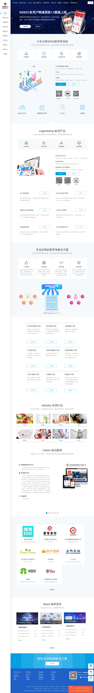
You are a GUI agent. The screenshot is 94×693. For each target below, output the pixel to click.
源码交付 (58, 686)
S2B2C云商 (5, 17)
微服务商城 (39, 690)
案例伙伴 (5, 31)
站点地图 (68, 688)
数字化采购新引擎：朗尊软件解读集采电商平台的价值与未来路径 (24, 633)
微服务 (27, 676)
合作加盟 (53, 676)
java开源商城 (33, 690)
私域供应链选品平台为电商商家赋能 (24, 630)
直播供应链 (56, 690)
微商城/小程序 (16, 676)
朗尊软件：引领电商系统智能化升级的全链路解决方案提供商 (48, 636)
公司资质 (53, 677)
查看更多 (52, 589)
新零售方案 (41, 674)
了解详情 (25, 26)
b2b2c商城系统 (27, 690)
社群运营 (63, 686)
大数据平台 (52, 686)
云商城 (15, 679)
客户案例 (68, 686)
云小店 (15, 677)
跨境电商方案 (41, 677)
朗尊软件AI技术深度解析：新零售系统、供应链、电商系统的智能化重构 (48, 633)
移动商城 (28, 677)
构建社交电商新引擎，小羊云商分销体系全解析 (24, 636)
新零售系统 (34, 686)
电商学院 (5, 35)
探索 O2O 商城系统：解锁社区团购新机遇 (71, 635)
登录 (90, 2)
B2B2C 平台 (28, 674)
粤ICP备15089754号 (57, 688)
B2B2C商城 (40, 686)
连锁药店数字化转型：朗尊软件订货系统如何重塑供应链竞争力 (71, 629)
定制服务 (28, 679)
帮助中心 (5, 45)
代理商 (5, 54)
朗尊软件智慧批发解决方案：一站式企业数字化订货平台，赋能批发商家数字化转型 (71, 632)
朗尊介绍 (53, 674)
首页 (5, 13)
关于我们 (5, 40)
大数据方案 (41, 676)
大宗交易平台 (50, 690)
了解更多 (20, 640)
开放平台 (5, 49)
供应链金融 (46, 686)
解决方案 (5, 26)
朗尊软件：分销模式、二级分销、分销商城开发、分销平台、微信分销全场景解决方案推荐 (48, 622)
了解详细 (32, 342)
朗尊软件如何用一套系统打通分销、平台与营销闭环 (24, 622)
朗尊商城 (28, 686)
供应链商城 (44, 690)
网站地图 (63, 688)
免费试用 (37, 26)
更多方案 (40, 679)
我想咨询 (74, 84)
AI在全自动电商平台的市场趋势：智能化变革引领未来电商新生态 (48, 630)
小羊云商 (15, 674)
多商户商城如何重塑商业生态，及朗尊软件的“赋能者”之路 (72, 621)
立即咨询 (52, 663)
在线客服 (84, 677)
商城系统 (5, 22)
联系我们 (53, 679)
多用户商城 (67, 690)
